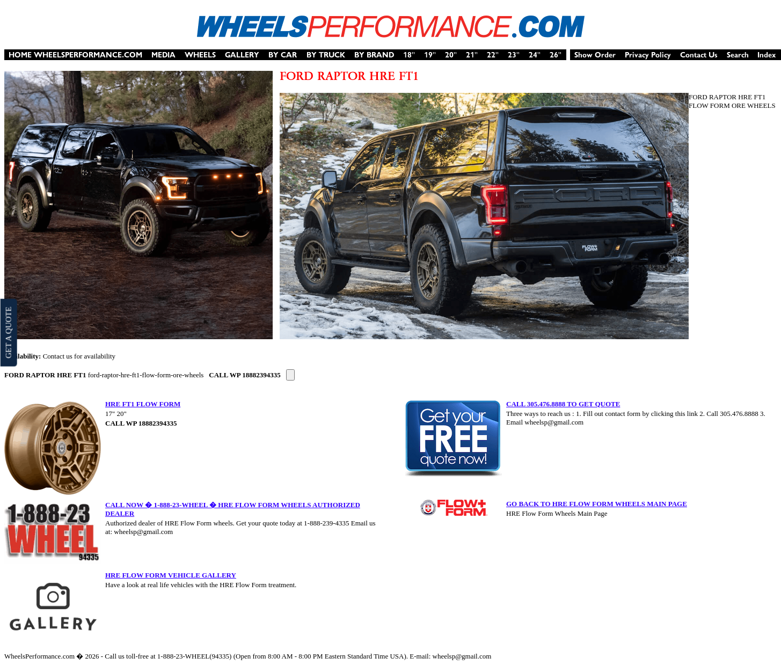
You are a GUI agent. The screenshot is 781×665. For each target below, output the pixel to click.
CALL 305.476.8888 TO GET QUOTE (563, 404)
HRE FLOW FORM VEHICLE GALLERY (170, 575)
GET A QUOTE (8, 332)
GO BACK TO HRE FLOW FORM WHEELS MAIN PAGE (596, 504)
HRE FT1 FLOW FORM (142, 404)
